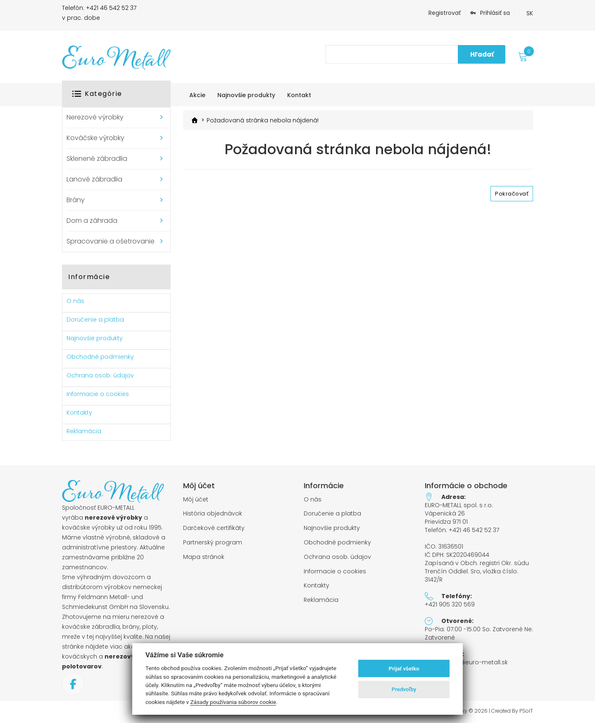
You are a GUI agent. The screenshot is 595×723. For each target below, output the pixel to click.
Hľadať (482, 54)
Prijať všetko (404, 669)
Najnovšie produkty (95, 338)
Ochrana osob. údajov (100, 375)
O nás (75, 301)
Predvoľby (404, 689)
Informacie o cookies (98, 394)
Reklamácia (84, 431)
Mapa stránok (203, 557)
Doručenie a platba (95, 319)
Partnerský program (212, 542)
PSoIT (526, 711)
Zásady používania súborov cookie (233, 702)
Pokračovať (511, 194)
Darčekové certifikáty (214, 528)
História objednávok (212, 513)
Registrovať (444, 13)
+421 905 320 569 (450, 604)
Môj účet (195, 499)
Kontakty (79, 412)
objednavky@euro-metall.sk (466, 662)
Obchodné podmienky (100, 357)
